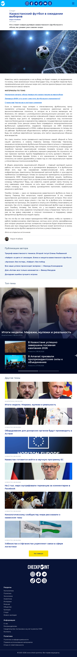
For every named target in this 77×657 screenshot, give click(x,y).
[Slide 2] (49, 371)
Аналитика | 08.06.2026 (12, 335)
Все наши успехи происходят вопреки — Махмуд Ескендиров (33, 266)
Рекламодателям (10, 626)
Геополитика (9, 591)
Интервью (8, 601)
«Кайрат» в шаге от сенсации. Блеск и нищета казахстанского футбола (38, 257)
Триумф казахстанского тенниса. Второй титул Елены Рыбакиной (36, 253)
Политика (7, 593)
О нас (6, 623)
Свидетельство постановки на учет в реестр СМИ (23, 629)
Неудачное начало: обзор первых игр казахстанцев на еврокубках (34, 95)
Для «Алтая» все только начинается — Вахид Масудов (30, 270)
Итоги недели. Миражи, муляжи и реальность (30, 404)
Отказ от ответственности (14, 645)
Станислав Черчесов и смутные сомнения (23, 103)
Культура (7, 610)
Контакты (7, 632)
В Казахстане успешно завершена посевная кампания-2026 (42, 345)
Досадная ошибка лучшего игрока (21, 274)
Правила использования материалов (18, 642)
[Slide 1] (28, 371)
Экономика (8, 596)
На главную (38, 553)
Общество (8, 607)
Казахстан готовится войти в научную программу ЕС (34, 459)
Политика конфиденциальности (16, 639)
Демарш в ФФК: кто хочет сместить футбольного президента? (32, 99)
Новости (31, 351)
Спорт (12, 11)
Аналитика (8, 599)
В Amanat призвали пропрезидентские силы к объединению (45, 359)
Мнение (7, 604)
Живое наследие (10, 615)
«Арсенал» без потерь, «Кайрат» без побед (25, 262)
